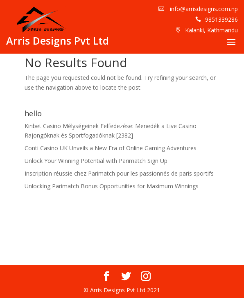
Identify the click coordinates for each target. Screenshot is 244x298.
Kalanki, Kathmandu (211, 30)
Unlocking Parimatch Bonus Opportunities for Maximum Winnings (112, 186)
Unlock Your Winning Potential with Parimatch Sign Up (96, 161)
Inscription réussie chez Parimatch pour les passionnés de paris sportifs (119, 173)
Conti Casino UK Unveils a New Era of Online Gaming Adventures (111, 148)
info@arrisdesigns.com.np (203, 9)
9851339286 (221, 19)
